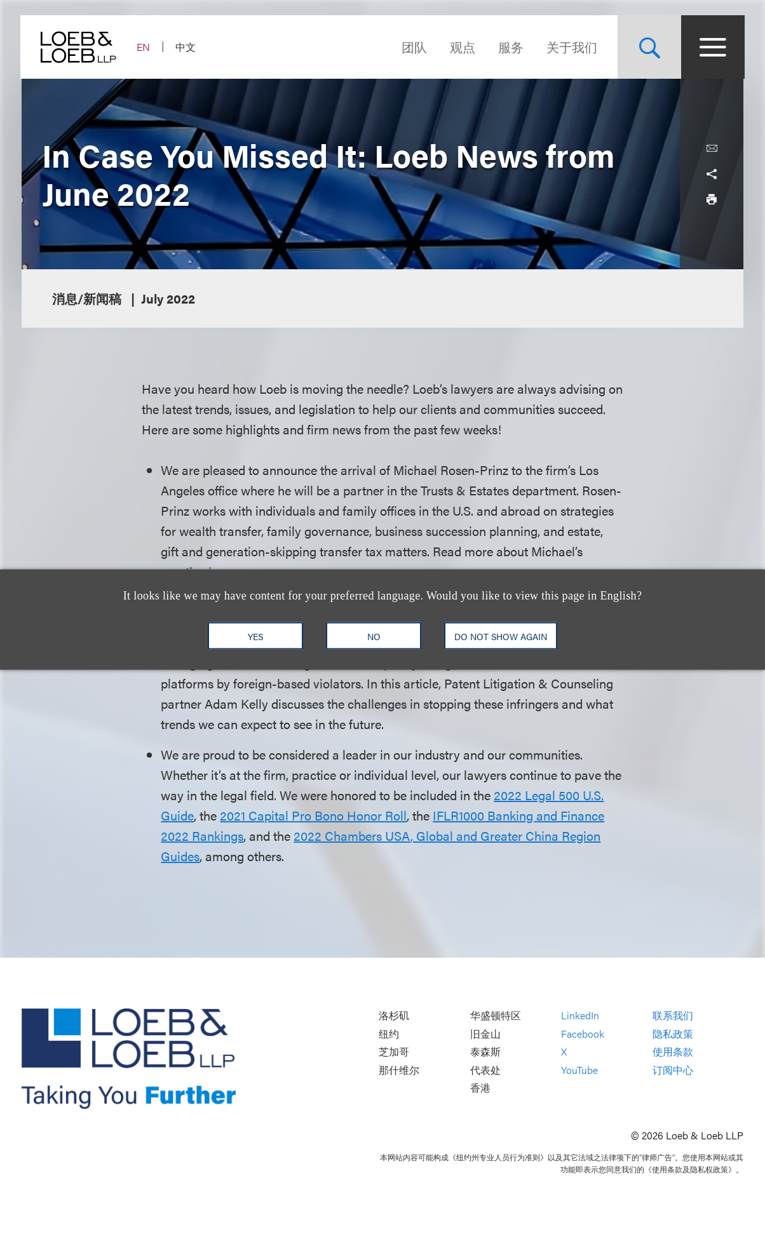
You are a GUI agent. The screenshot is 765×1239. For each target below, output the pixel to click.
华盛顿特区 (495, 1015)
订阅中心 (673, 1069)
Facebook (582, 1033)
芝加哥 (394, 1052)
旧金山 (485, 1033)
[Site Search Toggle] (648, 47)
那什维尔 (399, 1069)
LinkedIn (580, 1015)
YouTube (579, 1069)
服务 (509, 46)
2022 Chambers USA (352, 835)
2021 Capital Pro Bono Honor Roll (313, 815)
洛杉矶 (394, 1015)
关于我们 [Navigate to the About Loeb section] (570, 46)
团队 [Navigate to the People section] (413, 46)
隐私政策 (673, 1033)
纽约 (389, 1033)
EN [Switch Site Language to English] (144, 46)
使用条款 (673, 1052)
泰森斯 (485, 1052)
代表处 (485, 1069)
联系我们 (673, 1015)
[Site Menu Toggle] (711, 47)
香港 (480, 1088)
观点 (461, 46)
